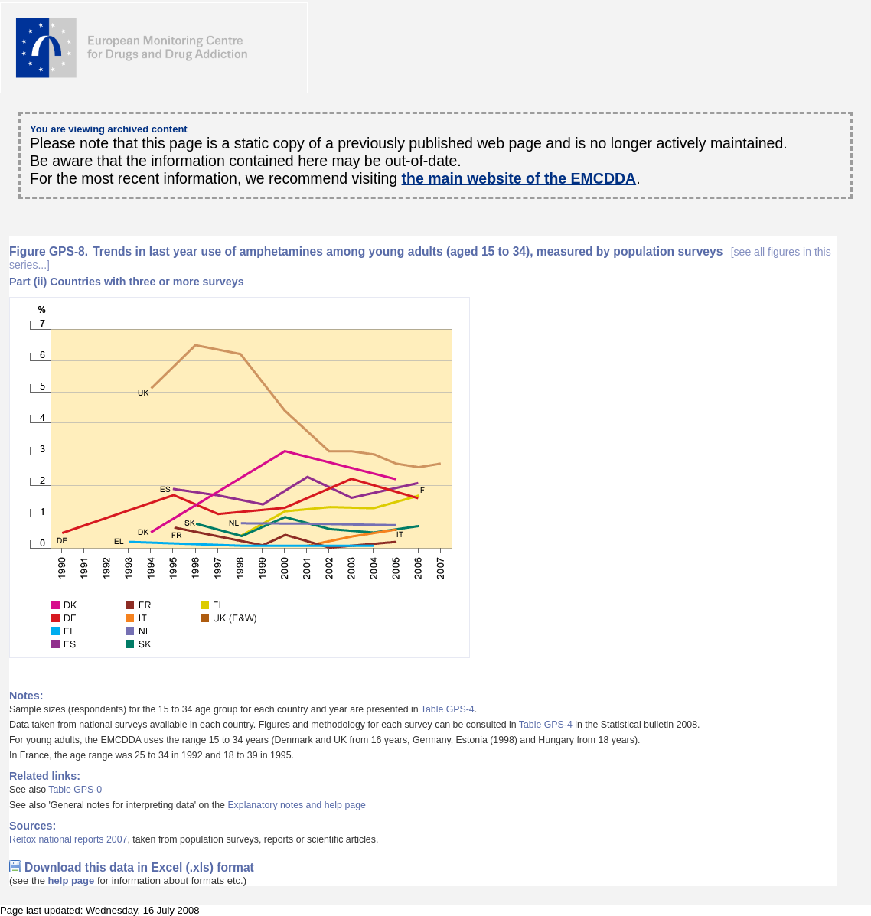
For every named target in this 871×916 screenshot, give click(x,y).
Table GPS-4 (448, 709)
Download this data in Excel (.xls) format (139, 867)
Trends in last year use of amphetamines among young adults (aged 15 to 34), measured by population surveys (420, 258)
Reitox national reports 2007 (68, 839)
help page (71, 880)
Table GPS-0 (75, 789)
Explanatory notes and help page (296, 805)
